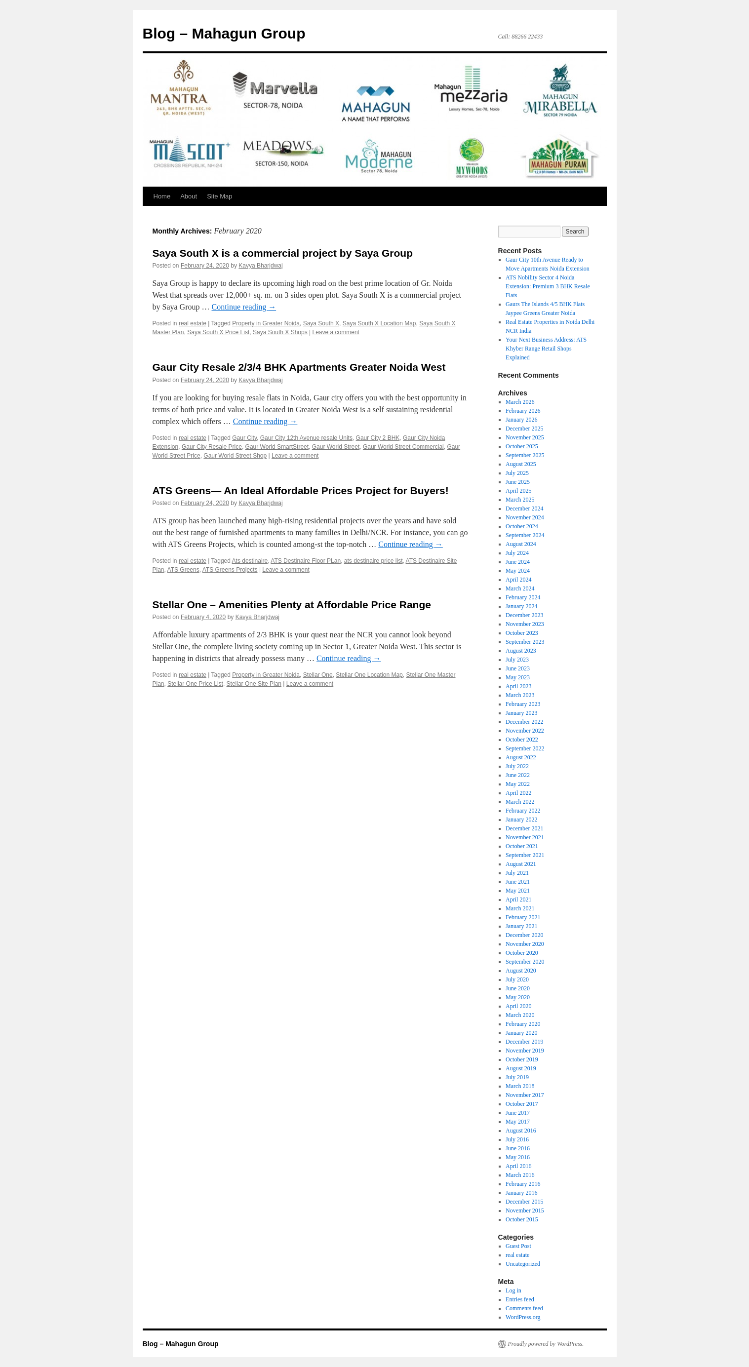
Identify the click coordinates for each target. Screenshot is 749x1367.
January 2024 (521, 606)
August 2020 (521, 970)
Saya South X (321, 323)
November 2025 (525, 437)
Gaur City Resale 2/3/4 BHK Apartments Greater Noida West (299, 367)
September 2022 (525, 748)
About (188, 196)
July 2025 (517, 472)
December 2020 (524, 935)
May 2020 (518, 997)
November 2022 (525, 730)
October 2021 (522, 846)
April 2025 (518, 490)
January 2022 (521, 819)
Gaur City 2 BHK (378, 437)
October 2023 (522, 632)
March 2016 (520, 1175)
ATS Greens (183, 569)
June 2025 (518, 481)
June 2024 (518, 561)
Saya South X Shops (280, 332)
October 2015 (522, 1219)
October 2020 (522, 952)
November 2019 (525, 1050)
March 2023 (520, 695)
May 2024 (518, 570)
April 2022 (518, 792)
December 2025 (524, 428)
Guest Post (518, 1246)
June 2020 (518, 988)
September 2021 (525, 855)
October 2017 (522, 1103)
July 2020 (517, 979)
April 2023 (518, 686)
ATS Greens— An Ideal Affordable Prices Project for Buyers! (301, 490)
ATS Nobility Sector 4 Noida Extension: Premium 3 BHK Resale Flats (548, 286)
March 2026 (520, 401)
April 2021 (518, 899)
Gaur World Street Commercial (403, 446)
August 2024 (521, 544)
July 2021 (517, 872)
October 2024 (522, 526)
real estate (192, 323)
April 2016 (518, 1166)
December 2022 (524, 721)
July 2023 (517, 659)
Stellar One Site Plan (254, 683)
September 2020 (525, 961)
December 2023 (524, 615)
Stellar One (318, 674)
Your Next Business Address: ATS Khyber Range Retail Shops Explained (546, 348)
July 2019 (517, 1077)
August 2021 (521, 863)
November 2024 (525, 517)
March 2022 (520, 801)
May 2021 (518, 890)
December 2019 (524, 1041)
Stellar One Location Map (369, 674)
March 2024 (520, 588)
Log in (513, 1290)
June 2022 (518, 775)
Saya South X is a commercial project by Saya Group (283, 253)
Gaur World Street (335, 446)
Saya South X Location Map (379, 323)
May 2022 (518, 784)
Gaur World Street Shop (235, 455)
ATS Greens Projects (230, 569)
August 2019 (521, 1068)
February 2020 (523, 1023)
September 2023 (525, 641)
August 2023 (521, 650)
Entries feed (520, 1299)
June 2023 (518, 668)
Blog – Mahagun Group (224, 33)
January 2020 (521, 1032)
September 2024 (525, 535)
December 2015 (524, 1201)
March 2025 (520, 499)
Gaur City (244, 437)
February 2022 (523, 810)
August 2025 (521, 464)
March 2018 (520, 1086)
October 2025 (522, 446)
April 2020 (518, 1006)
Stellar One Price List (195, 683)
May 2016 (518, 1157)
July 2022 (517, 766)
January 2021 (521, 926)
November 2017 (525, 1095)
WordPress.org (523, 1317)
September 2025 (525, 455)
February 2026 (523, 410)
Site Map (219, 196)
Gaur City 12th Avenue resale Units (306, 437)
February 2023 (523, 704)
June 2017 (518, 1112)
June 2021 (518, 881)
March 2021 (520, 908)
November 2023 (525, 624)
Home (162, 196)
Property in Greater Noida (266, 323)
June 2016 (518, 1148)
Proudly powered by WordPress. (546, 1343)
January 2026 (521, 419)
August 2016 (521, 1130)
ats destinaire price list (373, 560)
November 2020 (525, 943)
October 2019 (522, 1059)
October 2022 (522, 739)
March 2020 (520, 1015)
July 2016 (517, 1139)
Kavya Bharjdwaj (260, 265)
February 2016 (523, 1183)
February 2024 (523, 597)
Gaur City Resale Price (212, 446)
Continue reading (243, 307)
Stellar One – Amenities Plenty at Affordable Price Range (292, 604)
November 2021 (525, 837)
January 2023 (521, 712)
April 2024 (518, 579)
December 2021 (524, 828)
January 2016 (521, 1192)
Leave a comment (336, 332)
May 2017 (518, 1121)
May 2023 (518, 677)
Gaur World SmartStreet (277, 446)
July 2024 (517, 552)
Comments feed (524, 1308)
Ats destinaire (250, 560)
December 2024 (524, 508)
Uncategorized (523, 1263)
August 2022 (521, 757)
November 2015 (525, 1210)
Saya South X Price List (218, 332)
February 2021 (523, 917)
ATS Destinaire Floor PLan (306, 560)
